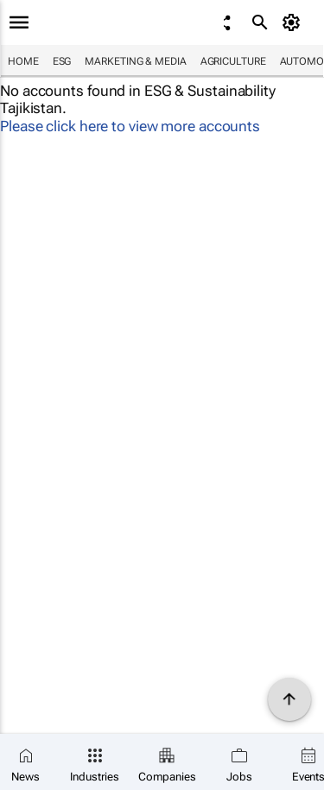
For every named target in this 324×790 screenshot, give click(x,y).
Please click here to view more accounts (130, 126)
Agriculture (233, 61)
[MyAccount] (294, 22)
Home (23, 61)
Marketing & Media (135, 61)
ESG (62, 61)
